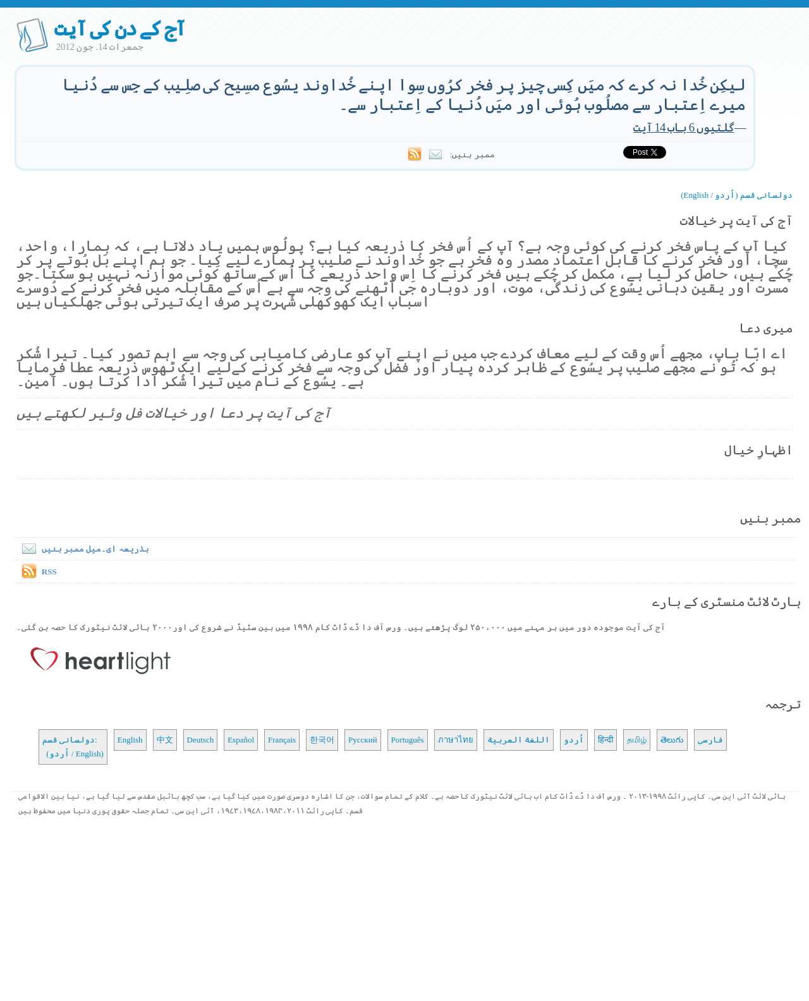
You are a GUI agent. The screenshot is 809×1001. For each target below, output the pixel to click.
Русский (362, 739)
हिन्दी (605, 739)
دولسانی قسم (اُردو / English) (737, 195)
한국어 (322, 739)
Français (282, 739)
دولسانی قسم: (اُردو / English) (73, 746)
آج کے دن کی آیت (119, 28)
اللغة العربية (518, 739)
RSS (49, 571)
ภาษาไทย (455, 739)
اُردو (574, 739)
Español (241, 739)
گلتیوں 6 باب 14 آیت (683, 127)
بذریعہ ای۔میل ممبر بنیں (82, 549)
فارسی (710, 739)
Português (407, 739)
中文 (165, 739)
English (130, 739)
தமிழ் (637, 739)
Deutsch (200, 739)
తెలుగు (672, 739)
